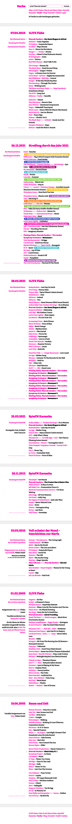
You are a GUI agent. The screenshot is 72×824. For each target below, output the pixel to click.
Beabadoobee (34, 287)
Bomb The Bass (35, 617)
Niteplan (32, 361)
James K (32, 331)
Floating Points (30, 235)
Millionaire (28, 157)
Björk (31, 545)
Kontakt (51, 13)
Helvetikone (33, 683)
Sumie (31, 502)
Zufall (58, 13)
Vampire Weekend (36, 125)
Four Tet (32, 712)
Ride (30, 115)
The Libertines (34, 102)
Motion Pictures (35, 710)
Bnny (31, 86)
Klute (31, 769)
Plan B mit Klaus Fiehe (53, 10)
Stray (53, 634)
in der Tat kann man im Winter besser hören (14, 630)
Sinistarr (32, 665)
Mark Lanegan (50, 617)
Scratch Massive (35, 625)
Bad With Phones (35, 62)
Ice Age (31, 355)
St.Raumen (28, 211)
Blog (45, 13)
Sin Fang (32, 612)
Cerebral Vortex (35, 634)
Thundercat (33, 438)
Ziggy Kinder (53, 622)
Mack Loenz (33, 110)
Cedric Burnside (30, 185)
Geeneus (32, 646)
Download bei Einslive (16, 47)
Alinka (31, 329)
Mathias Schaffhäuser (37, 622)
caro (25, 199)
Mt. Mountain (29, 169)
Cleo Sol (39, 204)
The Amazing (34, 83)
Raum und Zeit (38, 703)
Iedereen (32, 100)
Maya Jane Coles (30, 216)
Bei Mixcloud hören (17, 39)
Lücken (64, 816)
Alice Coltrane (34, 563)
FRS (25, 231)
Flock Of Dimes (34, 324)
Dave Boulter (34, 568)
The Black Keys (34, 68)
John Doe (32, 740)
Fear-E (31, 49)
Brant (31, 733)
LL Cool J (32, 453)
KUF (30, 435)
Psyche (26, 229)
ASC (25, 253)
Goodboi (32, 47)
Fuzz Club (44, 162)
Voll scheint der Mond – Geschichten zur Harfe (44, 532)
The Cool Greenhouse (32, 263)
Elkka (31, 326)
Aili (25, 226)
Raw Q (31, 668)
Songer (31, 52)
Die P (31, 450)
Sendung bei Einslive (17, 43)
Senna (56, 793)
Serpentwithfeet (35, 310)
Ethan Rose (33, 610)
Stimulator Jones (30, 192)
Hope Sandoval (59, 88)
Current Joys (28, 243)
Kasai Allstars (34, 302)
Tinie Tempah (34, 445)
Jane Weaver (34, 105)
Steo (39, 663)
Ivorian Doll (61, 445)
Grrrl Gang (33, 290)
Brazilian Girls (34, 649)
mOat (31, 59)
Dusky (39, 96)
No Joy (31, 510)
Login (64, 13)
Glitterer (32, 297)
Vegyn (31, 73)
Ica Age (31, 430)
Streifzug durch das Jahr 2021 (48, 145)
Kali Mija (45, 78)
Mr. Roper (41, 733)
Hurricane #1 (34, 112)
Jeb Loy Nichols (35, 575)
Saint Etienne (34, 738)
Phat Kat (47, 629)
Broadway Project (36, 754)
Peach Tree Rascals (36, 342)
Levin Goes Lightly (31, 221)
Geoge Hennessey (51, 353)
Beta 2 (31, 767)
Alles (31, 10)
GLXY (31, 368)
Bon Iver (32, 680)
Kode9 (31, 686)
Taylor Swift (45, 245)
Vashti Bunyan (34, 543)
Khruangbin (33, 71)
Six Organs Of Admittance (39, 500)
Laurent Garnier (43, 164)
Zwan (31, 505)
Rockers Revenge (50, 305)
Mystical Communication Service (42, 490)
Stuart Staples (46, 568)
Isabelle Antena (35, 722)
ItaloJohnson (34, 295)
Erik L (45, 634)
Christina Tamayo (47, 187)
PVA (25, 209)
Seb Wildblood (34, 78)
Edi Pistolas (58, 164)
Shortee (32, 555)
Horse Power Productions (39, 749)
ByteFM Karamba (40, 416)
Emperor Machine (36, 788)
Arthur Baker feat (36, 305)
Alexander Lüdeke (17, 619)
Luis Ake (27, 177)
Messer (44, 443)
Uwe (12, 716)
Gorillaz (32, 715)
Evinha (41, 52)
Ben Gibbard (39, 678)
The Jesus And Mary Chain (39, 88)
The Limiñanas (29, 164)
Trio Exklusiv (34, 773)
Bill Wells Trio (34, 487)
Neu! (31, 786)
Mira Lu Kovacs (34, 347)
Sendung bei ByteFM (17, 423)
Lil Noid (48, 120)
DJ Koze (42, 76)
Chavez (31, 507)
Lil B (55, 438)
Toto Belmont (34, 443)
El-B (25, 248)
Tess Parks (33, 513)
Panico (31, 776)
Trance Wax (33, 292)
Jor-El (31, 791)
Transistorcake (34, 226)
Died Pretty (33, 743)
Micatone (32, 728)
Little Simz (28, 204)
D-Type (31, 759)
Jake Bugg (32, 495)
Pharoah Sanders (36, 39)
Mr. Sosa (27, 250)
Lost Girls (32, 349)
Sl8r (30, 363)
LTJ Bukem (33, 44)
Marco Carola (34, 673)
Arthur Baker (34, 423)
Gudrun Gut (41, 211)
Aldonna (32, 96)
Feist (31, 678)
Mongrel (32, 641)
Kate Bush (33, 553)
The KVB (32, 93)
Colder (31, 717)
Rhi (38, 368)
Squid (26, 258)
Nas (30, 730)
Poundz (52, 445)
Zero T (31, 663)
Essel (26, 152)
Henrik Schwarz (45, 654)
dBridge (32, 762)
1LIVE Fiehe (38, 10)
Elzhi (54, 629)
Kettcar (32, 128)
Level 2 (36, 187)
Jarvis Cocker (34, 548)
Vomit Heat (28, 214)
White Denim (34, 485)
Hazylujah (33, 480)
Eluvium (32, 607)
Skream (32, 358)
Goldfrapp (33, 336)
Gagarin (32, 600)
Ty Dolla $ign (47, 438)
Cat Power (33, 497)
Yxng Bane (44, 445)
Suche (21, 6)
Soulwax (32, 778)
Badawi (39, 686)
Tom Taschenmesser (32, 240)
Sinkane (32, 42)
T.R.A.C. (26, 187)
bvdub (31, 602)
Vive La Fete (33, 781)
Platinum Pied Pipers (37, 631)
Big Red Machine (30, 245)
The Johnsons (41, 540)
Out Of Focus (34, 796)
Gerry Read (33, 76)
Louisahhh (33, 339)
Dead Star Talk (34, 353)
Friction (32, 54)
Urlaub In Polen (35, 660)
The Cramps (33, 66)
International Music (45, 214)
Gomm (31, 783)
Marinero (32, 344)
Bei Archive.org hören (16, 543)
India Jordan (28, 182)
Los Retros (33, 318)
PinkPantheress (30, 255)
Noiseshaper (34, 720)
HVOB (26, 175)
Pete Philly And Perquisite (39, 793)
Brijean (32, 117)
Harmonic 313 (34, 629)
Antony (32, 540)
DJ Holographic (34, 57)
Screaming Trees (35, 321)
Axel (18, 610)
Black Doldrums (30, 159)
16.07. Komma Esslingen (58, 224)
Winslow (32, 366)
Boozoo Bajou (34, 651)
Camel (31, 573)
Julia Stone (33, 334)
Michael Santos (35, 605)
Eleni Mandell (34, 675)
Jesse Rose (33, 654)
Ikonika (32, 639)
